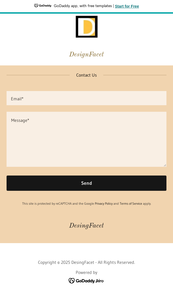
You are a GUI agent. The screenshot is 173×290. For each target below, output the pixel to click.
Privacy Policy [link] (104, 203)
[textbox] (86, 98)
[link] (87, 27)
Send (86, 183)
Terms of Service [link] (131, 203)
